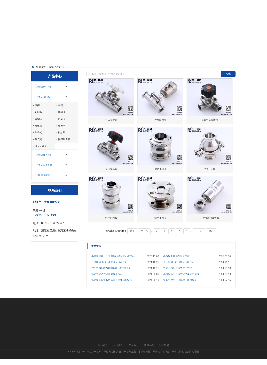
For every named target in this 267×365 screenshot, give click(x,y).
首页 (132, 236)
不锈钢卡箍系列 (44, 180)
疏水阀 (61, 138)
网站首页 (103, 351)
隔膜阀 (61, 117)
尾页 (211, 236)
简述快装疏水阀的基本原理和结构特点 (111, 285)
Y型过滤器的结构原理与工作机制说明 (111, 273)
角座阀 (61, 131)
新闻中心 (149, 351)
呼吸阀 (61, 124)
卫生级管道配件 (44, 170)
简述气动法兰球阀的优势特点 (106, 279)
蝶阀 (60, 110)
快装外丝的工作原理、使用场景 (180, 285)
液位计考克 (41, 151)
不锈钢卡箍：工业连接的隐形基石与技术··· (113, 261)
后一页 (198, 236)
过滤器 (38, 124)
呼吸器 (38, 131)
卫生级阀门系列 (44, 102)
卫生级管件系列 (44, 92)
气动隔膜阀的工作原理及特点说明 (109, 267)
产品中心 (133, 351)
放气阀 (38, 144)
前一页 (144, 236)
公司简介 (118, 351)
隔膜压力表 (64, 144)
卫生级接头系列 (44, 160)
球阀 (37, 110)
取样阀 (38, 138)
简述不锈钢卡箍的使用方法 (177, 273)
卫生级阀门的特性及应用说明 (178, 267)
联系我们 (164, 351)
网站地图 (194, 357)
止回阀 (38, 117)
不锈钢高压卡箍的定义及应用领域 (181, 279)
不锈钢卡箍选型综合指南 (176, 261)
